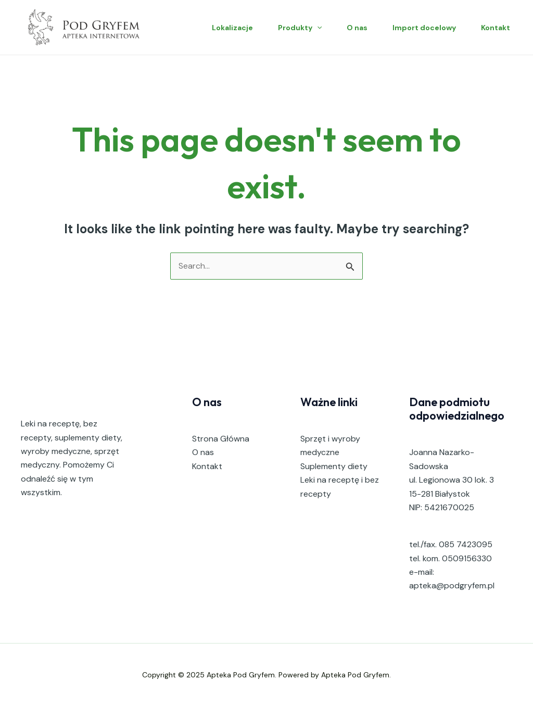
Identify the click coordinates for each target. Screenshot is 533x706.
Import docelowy (424, 27)
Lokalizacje (232, 27)
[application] (317, 27)
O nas (357, 27)
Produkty (300, 27)
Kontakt (495, 27)
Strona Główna (220, 438)
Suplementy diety (333, 466)
